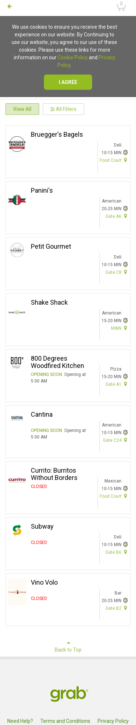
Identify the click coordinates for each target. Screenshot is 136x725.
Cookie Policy (73, 57)
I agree (68, 82)
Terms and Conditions (65, 721)
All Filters (63, 109)
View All (22, 109)
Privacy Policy (113, 721)
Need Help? (20, 721)
